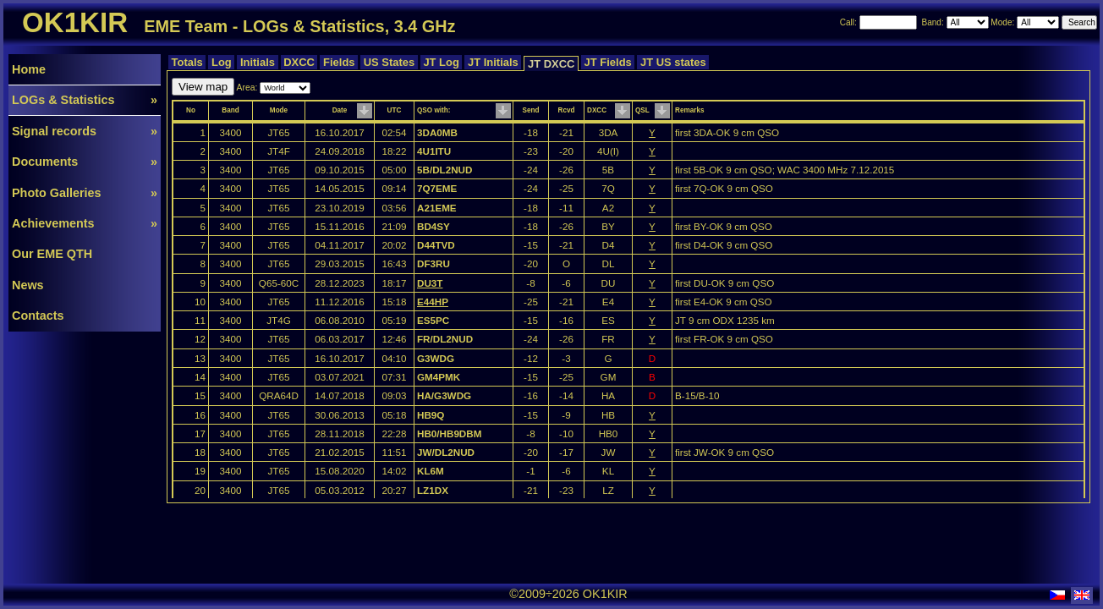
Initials (257, 62)
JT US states (673, 62)
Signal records (84, 131)
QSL (642, 110)
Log (221, 62)
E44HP (432, 301)
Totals (187, 62)
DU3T (429, 282)
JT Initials (492, 62)
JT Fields (607, 62)
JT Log (441, 62)
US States (389, 62)
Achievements (84, 223)
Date (340, 110)
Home (29, 69)
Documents (84, 161)
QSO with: (433, 110)
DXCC (299, 62)
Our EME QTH (52, 254)
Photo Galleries (84, 193)
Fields (339, 62)
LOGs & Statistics (84, 100)
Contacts (38, 315)
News (28, 285)
